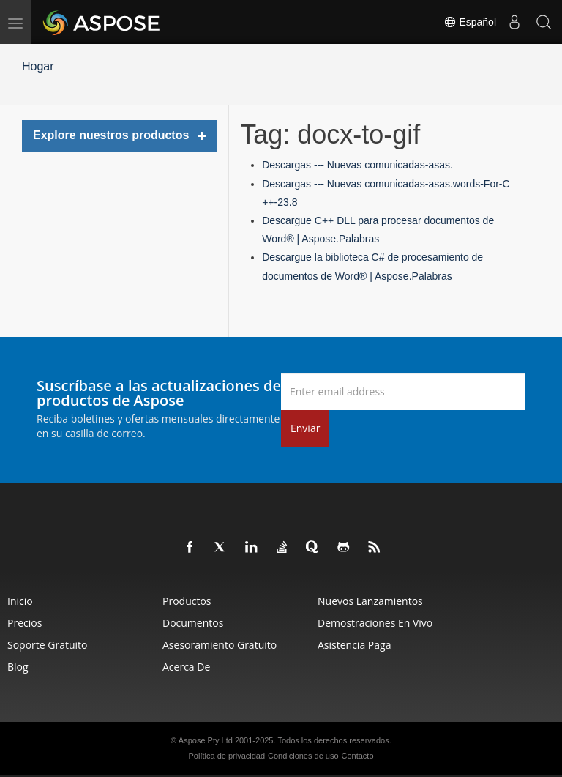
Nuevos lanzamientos (370, 601)
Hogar (38, 66)
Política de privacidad (227, 755)
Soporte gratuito (47, 645)
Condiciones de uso (303, 755)
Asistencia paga (354, 645)
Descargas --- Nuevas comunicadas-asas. (357, 165)
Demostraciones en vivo (375, 623)
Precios (24, 623)
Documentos (192, 623)
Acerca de (186, 667)
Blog (18, 667)
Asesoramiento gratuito (219, 645)
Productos (186, 601)
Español (469, 22)
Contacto (357, 755)
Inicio (20, 601)
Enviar (305, 428)
